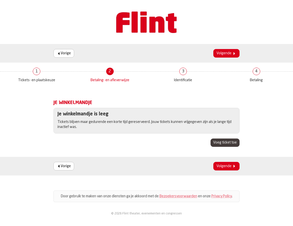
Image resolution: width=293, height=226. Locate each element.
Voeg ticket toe (225, 142)
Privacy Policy (221, 196)
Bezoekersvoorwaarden (178, 196)
